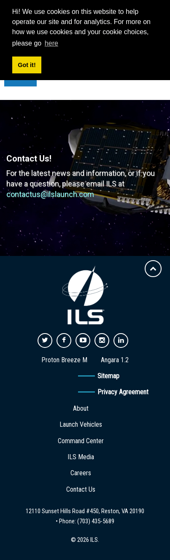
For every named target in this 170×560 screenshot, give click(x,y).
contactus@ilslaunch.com (50, 194)
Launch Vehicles (80, 424)
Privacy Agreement (122, 392)
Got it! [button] (26, 65)
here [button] (51, 43)
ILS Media (80, 457)
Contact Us (80, 489)
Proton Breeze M (64, 360)
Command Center (81, 441)
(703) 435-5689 (95, 521)
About (81, 408)
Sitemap (108, 376)
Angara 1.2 (115, 360)
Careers (80, 473)
